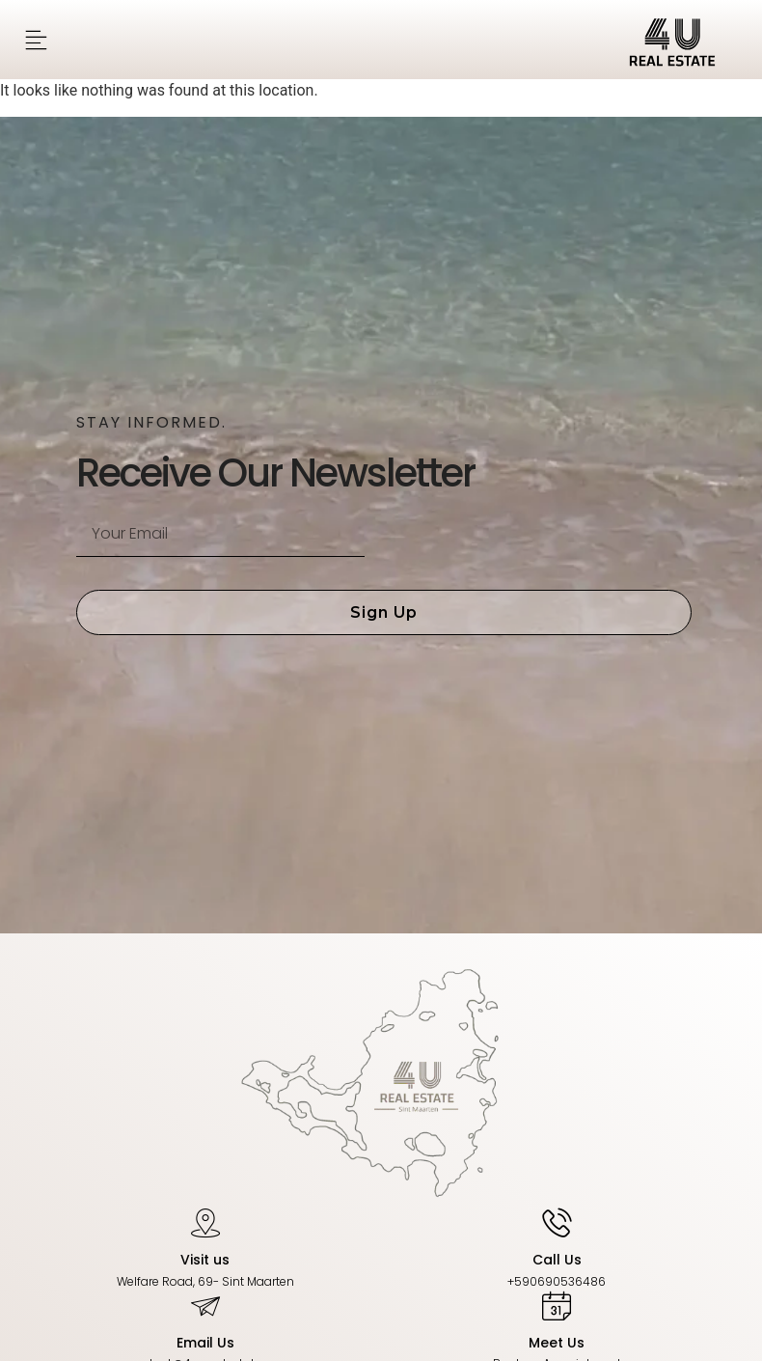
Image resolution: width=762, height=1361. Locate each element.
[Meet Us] (556, 1305)
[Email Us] (205, 1305)
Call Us (557, 1259)
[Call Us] (556, 1222)
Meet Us (557, 1342)
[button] (36, 40)
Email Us (205, 1342)
